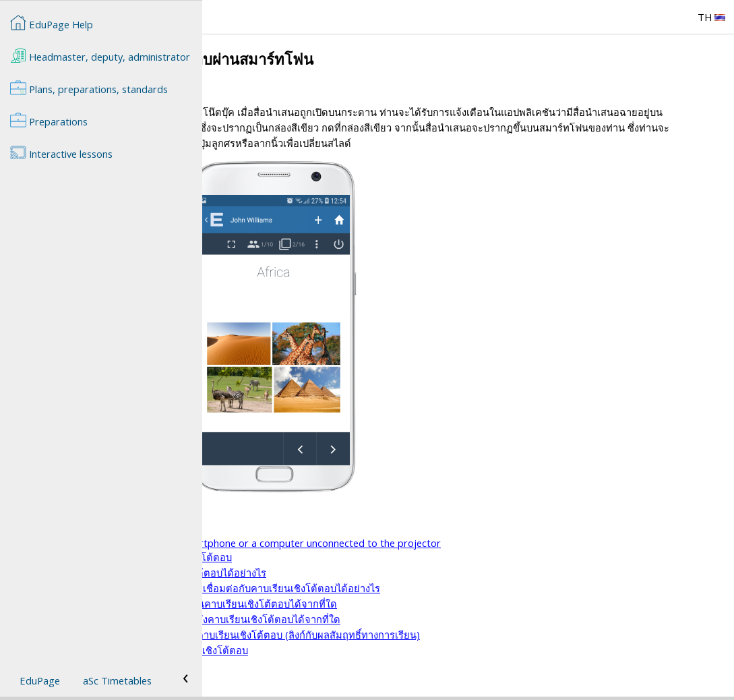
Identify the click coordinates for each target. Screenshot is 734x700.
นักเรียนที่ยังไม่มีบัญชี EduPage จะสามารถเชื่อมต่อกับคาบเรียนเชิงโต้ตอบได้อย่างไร (402, 603)
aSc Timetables (117, 680)
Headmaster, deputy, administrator (100, 55)
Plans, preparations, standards (89, 88)
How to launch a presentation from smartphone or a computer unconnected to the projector (432, 558)
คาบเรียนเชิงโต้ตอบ (264, 528)
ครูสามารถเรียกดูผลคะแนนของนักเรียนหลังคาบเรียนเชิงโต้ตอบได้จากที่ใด (382, 634)
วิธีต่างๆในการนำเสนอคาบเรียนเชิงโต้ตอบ (313, 543)
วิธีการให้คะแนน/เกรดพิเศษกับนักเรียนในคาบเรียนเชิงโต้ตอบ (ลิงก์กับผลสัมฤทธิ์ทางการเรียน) (422, 650)
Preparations (49, 120)
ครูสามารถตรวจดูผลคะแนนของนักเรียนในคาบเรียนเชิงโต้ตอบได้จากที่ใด (380, 619)
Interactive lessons (61, 152)
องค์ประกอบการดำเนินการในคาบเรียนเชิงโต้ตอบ (328, 572)
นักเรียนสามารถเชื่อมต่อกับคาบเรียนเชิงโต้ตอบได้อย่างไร (345, 588)
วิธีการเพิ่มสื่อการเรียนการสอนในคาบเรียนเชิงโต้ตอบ (336, 665)
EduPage (40, 680)
